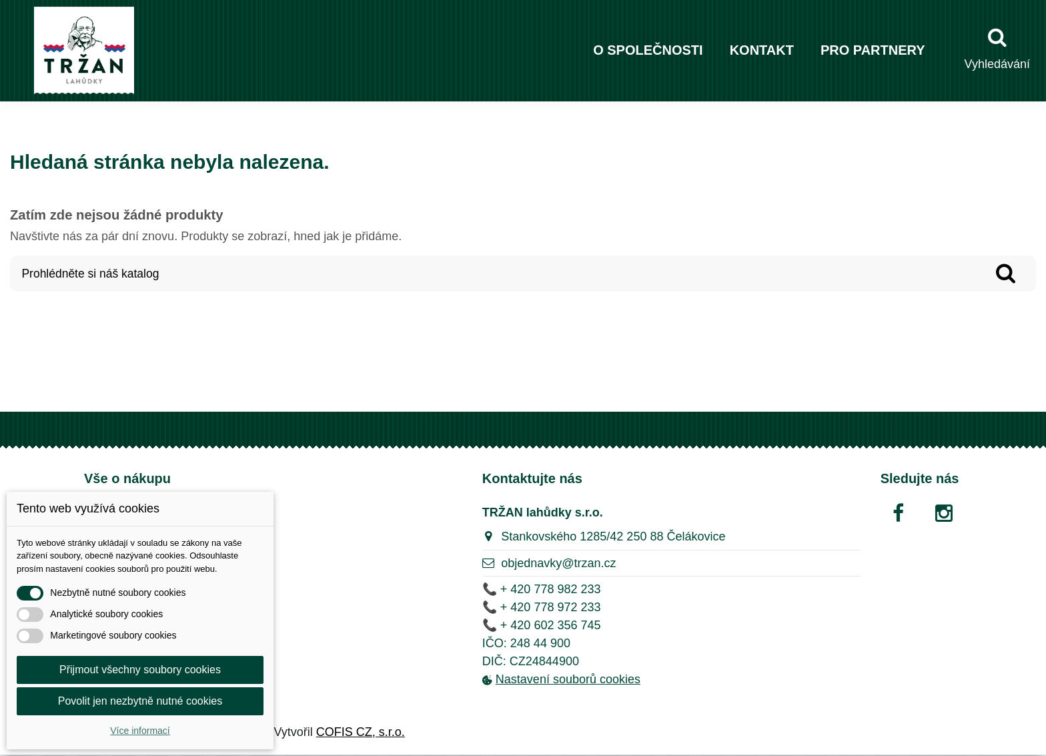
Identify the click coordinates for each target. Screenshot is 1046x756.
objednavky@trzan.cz (558, 564)
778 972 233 (567, 608)
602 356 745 (567, 626)
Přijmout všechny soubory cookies (140, 669)
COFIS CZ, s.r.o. (360, 733)
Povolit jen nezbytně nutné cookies (140, 701)
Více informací (139, 730)
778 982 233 (567, 590)
